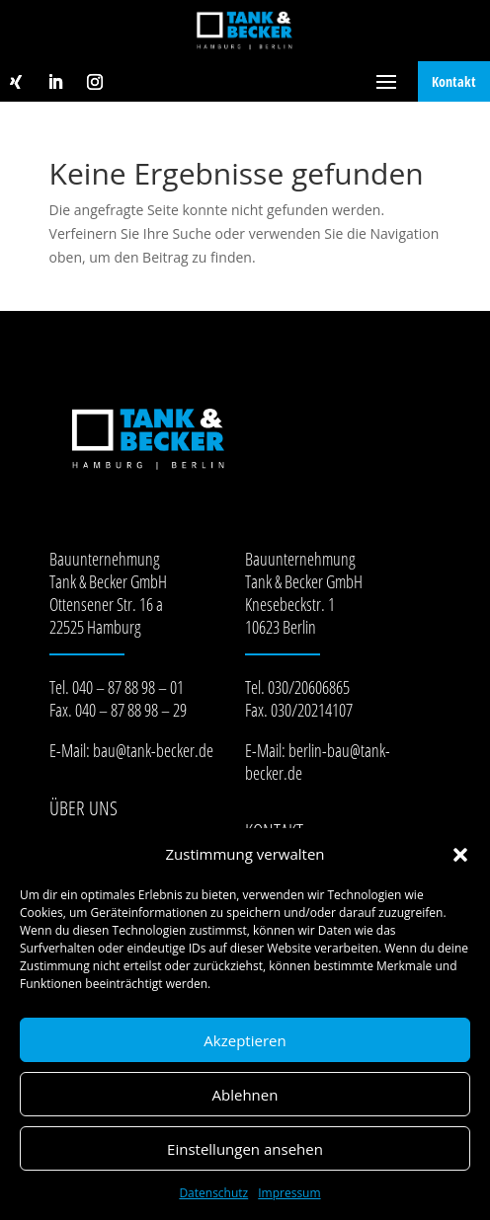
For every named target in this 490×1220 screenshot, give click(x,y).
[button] (460, 855)
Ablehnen (245, 1095)
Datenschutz (213, 1192)
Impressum (289, 1192)
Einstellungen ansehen (245, 1149)
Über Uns (83, 808)
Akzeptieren (245, 1040)
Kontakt (454, 81)
